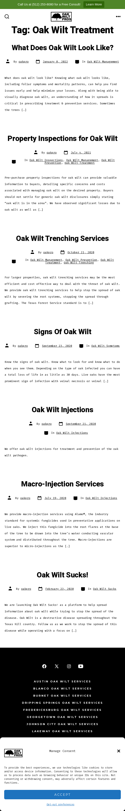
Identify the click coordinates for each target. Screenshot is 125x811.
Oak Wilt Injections (62, 409)
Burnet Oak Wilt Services (62, 695)
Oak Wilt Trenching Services (62, 238)
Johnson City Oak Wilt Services (63, 724)
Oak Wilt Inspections (46, 160)
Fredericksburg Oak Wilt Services (62, 709)
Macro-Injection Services (62, 484)
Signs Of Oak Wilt (62, 331)
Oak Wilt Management (103, 61)
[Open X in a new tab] (56, 666)
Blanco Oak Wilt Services (62, 688)
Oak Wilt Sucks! (62, 575)
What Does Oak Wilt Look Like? (63, 47)
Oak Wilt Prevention (81, 260)
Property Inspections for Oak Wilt (62, 138)
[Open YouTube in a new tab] (81, 666)
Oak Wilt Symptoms (105, 346)
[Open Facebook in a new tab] (44, 666)
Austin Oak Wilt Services (62, 681)
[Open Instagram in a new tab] (69, 666)
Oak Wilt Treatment (80, 163)
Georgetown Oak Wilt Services (62, 717)
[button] (119, 751)
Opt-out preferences (60, 804)
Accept (62, 795)
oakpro (24, 61)
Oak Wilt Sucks (104, 589)
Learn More (94, 4)
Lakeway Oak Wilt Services (62, 731)
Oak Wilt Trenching (79, 262)
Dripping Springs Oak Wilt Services (62, 702)
